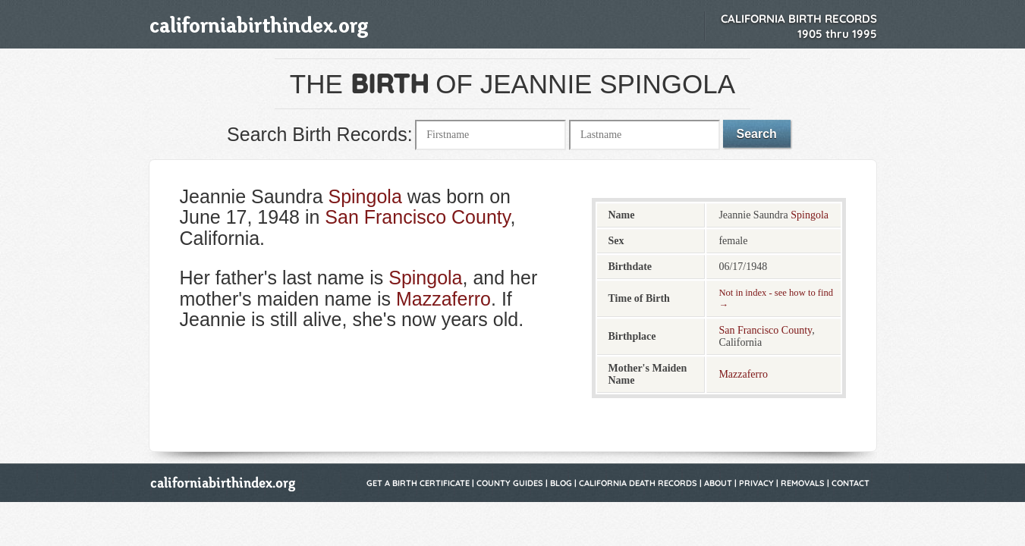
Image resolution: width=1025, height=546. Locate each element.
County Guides (509, 483)
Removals (803, 483)
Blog (561, 483)
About (718, 483)
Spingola (364, 196)
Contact (850, 483)
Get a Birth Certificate (418, 483)
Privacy (756, 483)
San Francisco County (417, 217)
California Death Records (638, 483)
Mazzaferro (443, 298)
